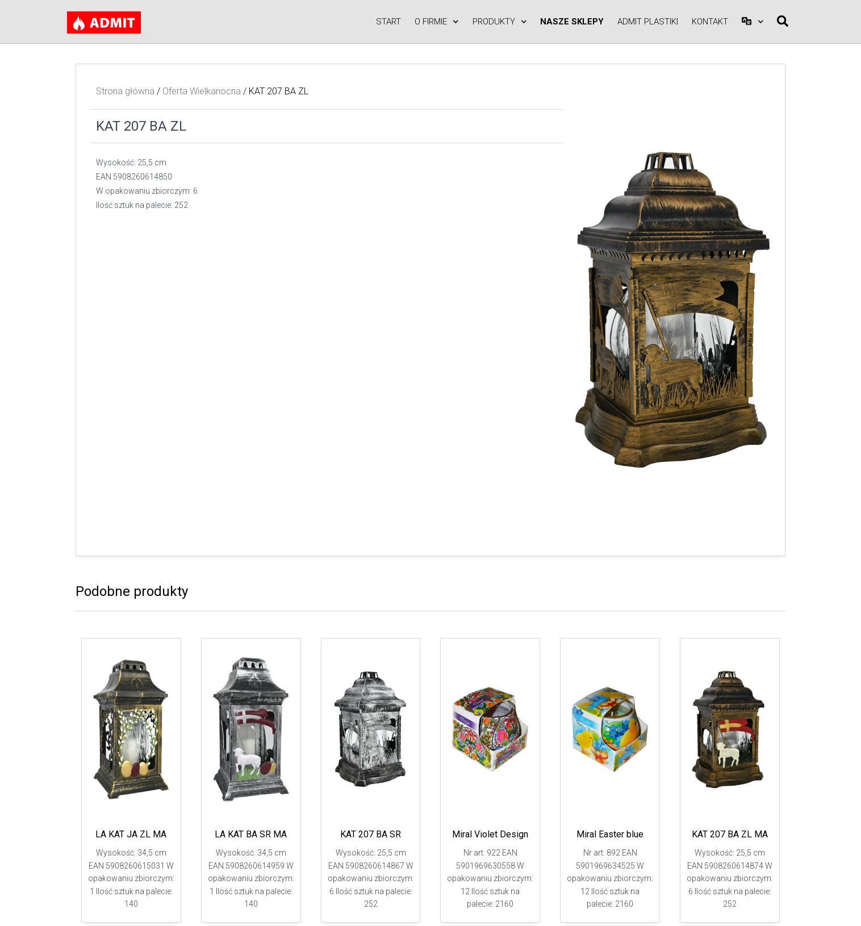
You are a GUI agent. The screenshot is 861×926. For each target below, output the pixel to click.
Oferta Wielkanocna (201, 91)
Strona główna (125, 91)
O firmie (437, 22)
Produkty (500, 22)
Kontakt (710, 21)
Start (388, 21)
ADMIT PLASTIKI (647, 21)
